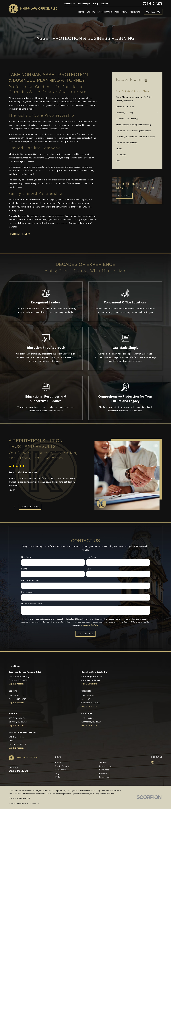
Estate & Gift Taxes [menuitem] (125, 106)
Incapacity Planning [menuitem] (124, 112)
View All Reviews (30, 506)
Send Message (85, 633)
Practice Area (27, 592)
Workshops (84, 3)
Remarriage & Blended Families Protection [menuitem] (135, 136)
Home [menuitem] (81, 11)
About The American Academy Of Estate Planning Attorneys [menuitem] (134, 99)
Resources (69, 3)
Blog (95, 3)
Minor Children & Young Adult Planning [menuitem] (133, 124)
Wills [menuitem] (118, 160)
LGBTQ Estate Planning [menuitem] (127, 118)
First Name (26, 557)
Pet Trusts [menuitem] (121, 154)
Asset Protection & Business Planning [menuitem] (133, 91)
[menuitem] (12, 803)
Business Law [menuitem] (120, 11)
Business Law (105, 766)
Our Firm (103, 762)
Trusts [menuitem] (119, 148)
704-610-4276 (152, 3)
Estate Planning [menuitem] (104, 11)
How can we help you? (31, 603)
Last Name (91, 557)
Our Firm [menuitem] (91, 11)
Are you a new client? (31, 580)
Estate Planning (62, 766)
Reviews (105, 3)
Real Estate (60, 769)
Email (88, 568)
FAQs (57, 777)
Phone (24, 568)
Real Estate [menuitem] (135, 11)
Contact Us (153, 11)
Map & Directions (16, 683)
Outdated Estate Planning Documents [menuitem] (133, 130)
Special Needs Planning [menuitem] (126, 142)
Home (58, 762)
